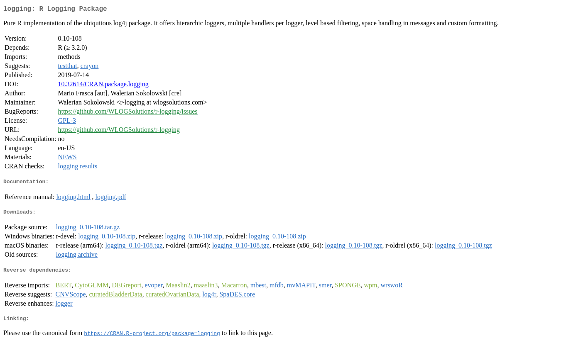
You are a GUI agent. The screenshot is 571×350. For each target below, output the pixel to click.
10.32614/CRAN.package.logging (103, 85)
